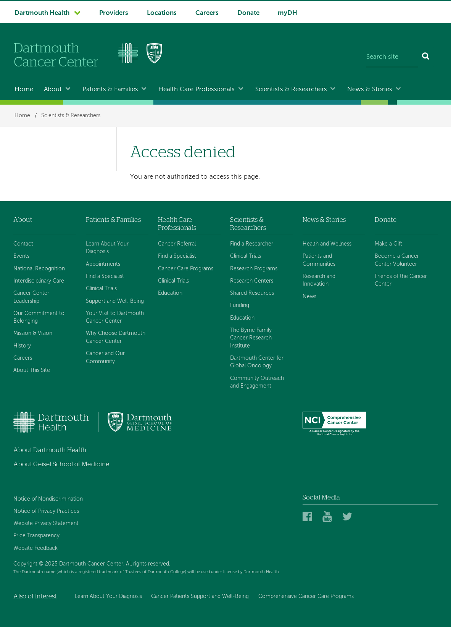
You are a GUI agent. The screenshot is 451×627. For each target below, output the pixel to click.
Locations (162, 13)
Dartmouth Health (41, 13)
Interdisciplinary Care (38, 281)
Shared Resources (252, 293)
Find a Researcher (251, 244)
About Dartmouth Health (49, 450)
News (309, 296)
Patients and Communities (319, 260)
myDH (287, 13)
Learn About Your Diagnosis (107, 247)
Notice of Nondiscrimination (48, 499)
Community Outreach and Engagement (257, 382)
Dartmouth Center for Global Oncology (256, 362)
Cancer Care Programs (185, 268)
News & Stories (369, 89)
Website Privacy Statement (46, 523)
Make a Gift (388, 244)
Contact (23, 244)
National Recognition (39, 268)
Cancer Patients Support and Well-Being (200, 596)
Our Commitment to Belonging (38, 317)
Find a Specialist (105, 276)
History (22, 346)
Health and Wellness (327, 244)
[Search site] (392, 57)
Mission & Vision (32, 333)
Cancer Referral (177, 244)
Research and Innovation (319, 280)
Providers (113, 13)
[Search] (426, 57)
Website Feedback (35, 548)
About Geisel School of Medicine (61, 464)
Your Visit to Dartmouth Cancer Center (115, 317)
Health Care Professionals (196, 89)
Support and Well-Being (115, 301)
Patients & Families (110, 89)
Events (21, 256)
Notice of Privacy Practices (46, 511)
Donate (248, 13)
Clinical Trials (101, 288)
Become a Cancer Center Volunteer (397, 260)
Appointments (103, 264)
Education (170, 293)
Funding (239, 305)
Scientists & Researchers (291, 89)
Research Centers (251, 281)
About (53, 89)
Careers (207, 13)
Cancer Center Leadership (31, 297)
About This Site (31, 370)
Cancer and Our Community (105, 357)
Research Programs (253, 268)
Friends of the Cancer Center (401, 280)
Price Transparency (36, 535)
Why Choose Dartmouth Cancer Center (115, 337)
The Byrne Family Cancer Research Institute (251, 338)
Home (23, 89)
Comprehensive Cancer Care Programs (306, 596)
